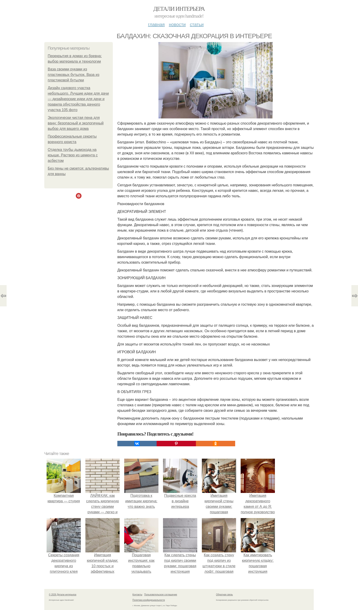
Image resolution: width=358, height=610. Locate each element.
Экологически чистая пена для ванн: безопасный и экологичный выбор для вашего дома (76, 123)
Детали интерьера (179, 8)
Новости (177, 24)
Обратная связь (224, 594)
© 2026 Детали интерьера (62, 594)
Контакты (137, 594)
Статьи (196, 24)
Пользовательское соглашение (160, 594)
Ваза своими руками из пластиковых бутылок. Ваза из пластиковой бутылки (73, 74)
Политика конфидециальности (148, 600)
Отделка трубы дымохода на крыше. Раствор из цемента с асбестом (73, 155)
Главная (156, 24)
